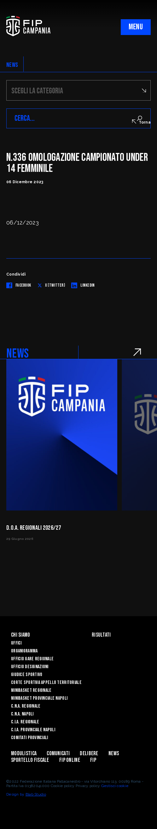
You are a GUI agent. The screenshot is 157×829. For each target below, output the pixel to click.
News (113, 753)
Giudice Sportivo (26, 675)
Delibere (89, 753)
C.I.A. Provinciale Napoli (33, 730)
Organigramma (24, 651)
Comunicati (58, 753)
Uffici (16, 643)
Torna (141, 122)
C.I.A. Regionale (25, 722)
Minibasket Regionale (31, 690)
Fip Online (69, 760)
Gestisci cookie (114, 786)
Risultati (101, 635)
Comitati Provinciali (29, 738)
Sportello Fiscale (30, 760)
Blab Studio (36, 794)
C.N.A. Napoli (22, 714)
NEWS (12, 65)
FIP (93, 760)
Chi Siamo (20, 635)
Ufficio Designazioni (30, 667)
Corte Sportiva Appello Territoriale (46, 683)
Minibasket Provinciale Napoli (39, 698)
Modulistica (24, 753)
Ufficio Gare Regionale (32, 659)
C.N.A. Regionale (25, 706)
